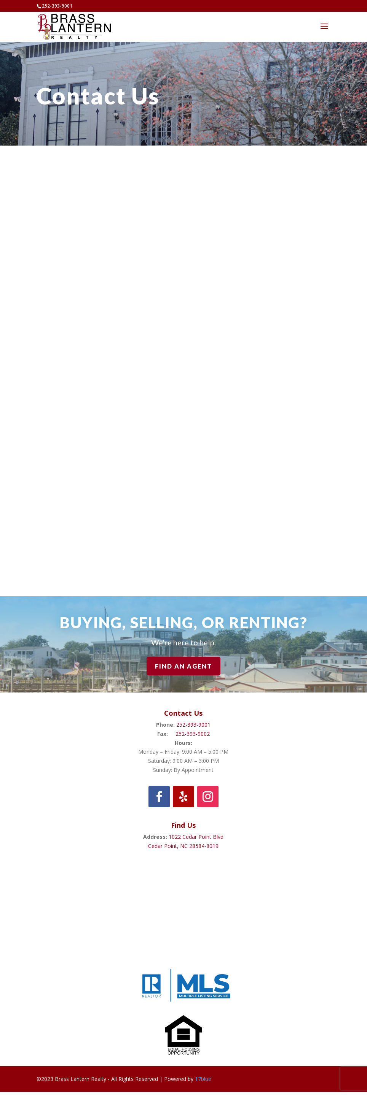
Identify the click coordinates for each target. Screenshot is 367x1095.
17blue (203, 1078)
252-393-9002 (193, 733)
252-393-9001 (193, 724)
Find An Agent (183, 666)
